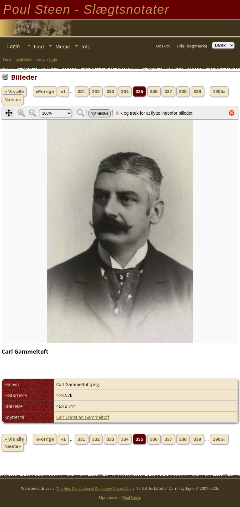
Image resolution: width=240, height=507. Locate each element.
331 (81, 91)
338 (183, 91)
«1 (63, 91)
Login (13, 46)
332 (96, 91)
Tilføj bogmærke (192, 46)
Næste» (12, 99)
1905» (219, 91)
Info (86, 46)
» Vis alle (14, 91)
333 (110, 91)
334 (124, 91)
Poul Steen (131, 497)
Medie (62, 46)
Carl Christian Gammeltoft (82, 417)
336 (154, 91)
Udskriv (163, 46)
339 (197, 91)
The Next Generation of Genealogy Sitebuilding (94, 488)
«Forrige (45, 91)
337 (168, 91)
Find (39, 46)
